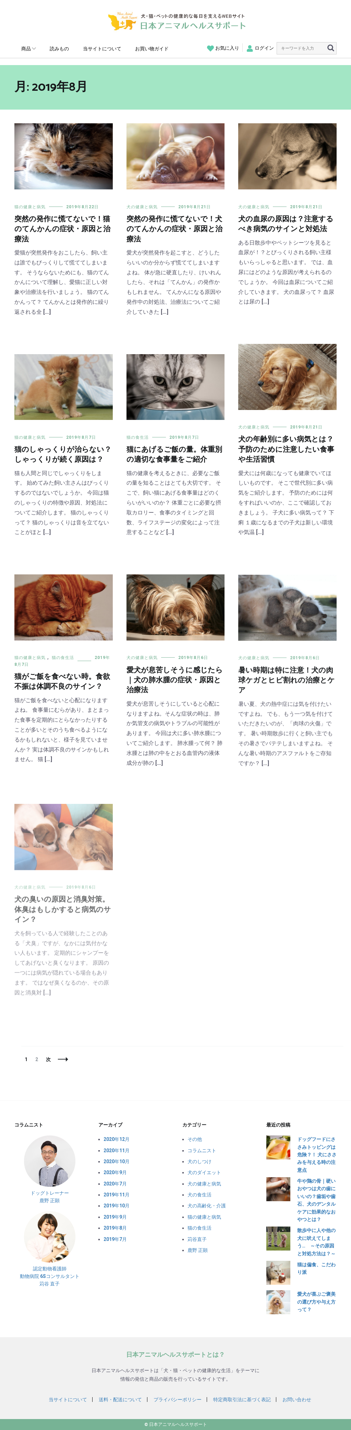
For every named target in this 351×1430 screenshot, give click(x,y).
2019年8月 (115, 1228)
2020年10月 (117, 1161)
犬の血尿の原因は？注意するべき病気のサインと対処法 (286, 224)
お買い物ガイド (152, 48)
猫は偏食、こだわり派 (316, 1268)
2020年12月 (117, 1139)
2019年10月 (117, 1205)
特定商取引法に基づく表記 (242, 1399)
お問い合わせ (296, 1399)
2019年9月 (115, 1217)
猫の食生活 (137, 442)
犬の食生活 (199, 1194)
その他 (194, 1139)
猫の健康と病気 (30, 206)
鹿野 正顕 (197, 1250)
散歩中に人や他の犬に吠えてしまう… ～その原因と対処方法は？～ (316, 1242)
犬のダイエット (204, 1172)
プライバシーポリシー (178, 1399)
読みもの (59, 48)
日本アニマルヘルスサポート (178, 1424)
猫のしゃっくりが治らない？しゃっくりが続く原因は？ (62, 456)
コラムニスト (201, 1150)
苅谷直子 (197, 1239)
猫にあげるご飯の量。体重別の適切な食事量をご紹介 (174, 460)
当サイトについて (102, 48)
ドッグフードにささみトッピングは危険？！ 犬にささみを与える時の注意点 (317, 1154)
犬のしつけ (199, 1161)
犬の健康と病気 (142, 206)
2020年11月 (117, 1150)
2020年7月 (115, 1183)
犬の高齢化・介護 (206, 1205)
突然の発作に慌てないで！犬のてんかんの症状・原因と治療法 (174, 229)
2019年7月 (115, 1239)
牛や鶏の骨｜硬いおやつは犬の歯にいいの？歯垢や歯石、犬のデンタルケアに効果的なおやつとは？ (316, 1200)
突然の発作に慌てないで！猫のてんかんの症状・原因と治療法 (62, 229)
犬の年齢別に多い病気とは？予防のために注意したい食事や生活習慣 (286, 449)
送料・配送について (120, 1399)
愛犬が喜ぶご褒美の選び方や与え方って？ (316, 1301)
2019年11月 (117, 1194)
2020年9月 (115, 1172)
